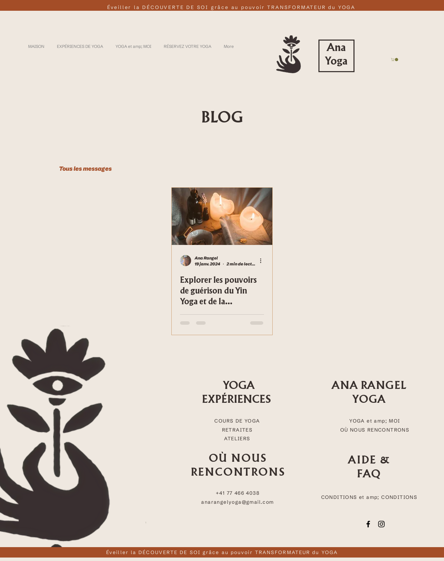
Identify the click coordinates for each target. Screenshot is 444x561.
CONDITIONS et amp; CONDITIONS (369, 497)
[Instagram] (381, 524)
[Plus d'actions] (263, 260)
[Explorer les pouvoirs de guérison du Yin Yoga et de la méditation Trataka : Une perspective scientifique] (222, 216)
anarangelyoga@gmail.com (237, 502)
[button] (395, 59)
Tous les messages (85, 168)
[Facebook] (368, 524)
